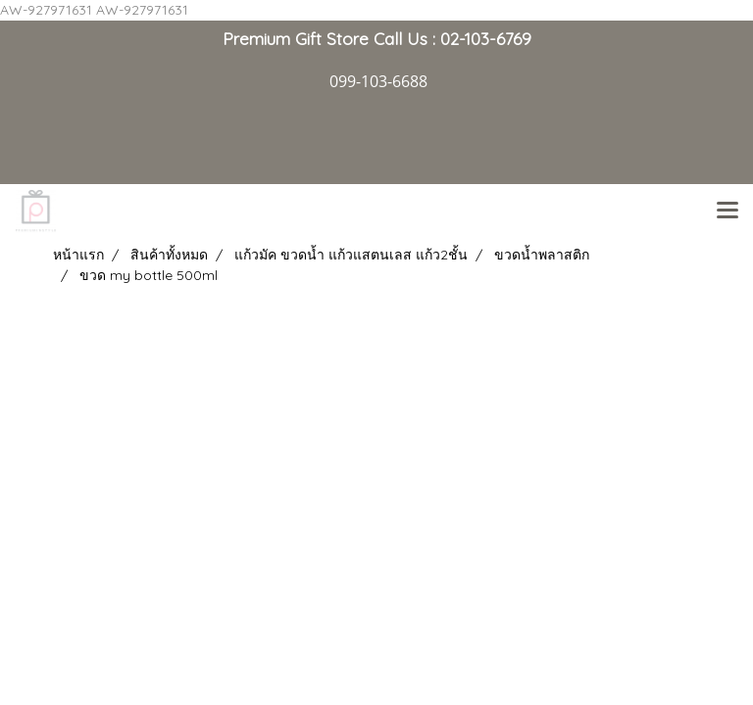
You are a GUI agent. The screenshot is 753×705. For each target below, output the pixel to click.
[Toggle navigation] (727, 211)
